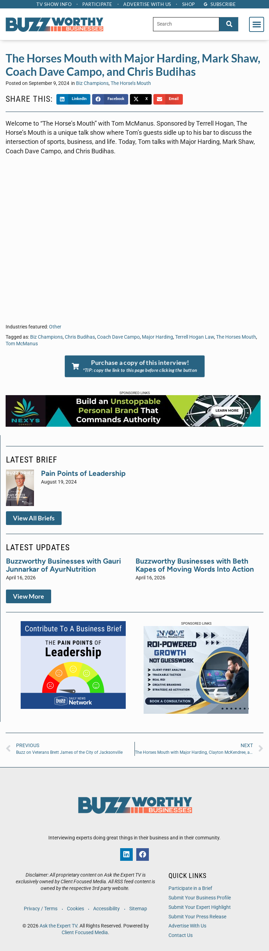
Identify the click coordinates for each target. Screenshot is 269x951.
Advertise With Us (187, 926)
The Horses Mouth (236, 337)
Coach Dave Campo (118, 337)
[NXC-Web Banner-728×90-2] (133, 424)
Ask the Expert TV (58, 926)
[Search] (228, 24)
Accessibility (107, 909)
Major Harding (157, 337)
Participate (97, 4)
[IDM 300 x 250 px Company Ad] (196, 711)
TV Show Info (53, 4)
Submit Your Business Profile (199, 898)
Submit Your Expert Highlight (199, 907)
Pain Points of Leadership (83, 473)
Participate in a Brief (190, 888)
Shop (188, 4)
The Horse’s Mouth (131, 83)
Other (55, 327)
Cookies (75, 909)
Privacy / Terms (40, 909)
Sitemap (138, 909)
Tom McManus (22, 344)
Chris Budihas (80, 337)
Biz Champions (92, 83)
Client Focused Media (85, 933)
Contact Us (180, 935)
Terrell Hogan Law (194, 337)
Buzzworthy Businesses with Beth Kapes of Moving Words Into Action (195, 565)
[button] (256, 24)
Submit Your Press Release (197, 917)
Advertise (148, 4)
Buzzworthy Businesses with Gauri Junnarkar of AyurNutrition (63, 565)
